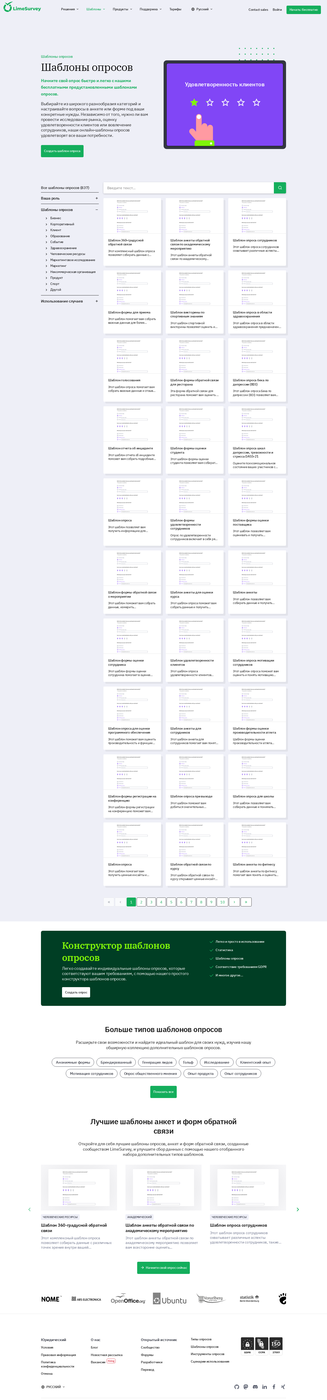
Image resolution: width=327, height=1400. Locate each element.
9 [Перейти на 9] (211, 902)
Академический (139, 1217)
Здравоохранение (63, 248)
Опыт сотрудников (240, 1073)
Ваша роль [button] (70, 198)
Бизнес (55, 218)
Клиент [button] (46, 230)
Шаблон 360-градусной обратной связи (74, 1227)
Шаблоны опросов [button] (97, 209)
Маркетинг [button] (46, 266)
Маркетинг (58, 266)
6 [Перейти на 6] (181, 902)
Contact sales (258, 9)
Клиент (55, 230)
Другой (55, 289)
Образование (60, 236)
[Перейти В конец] (246, 902)
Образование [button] (46, 236)
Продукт (56, 278)
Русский (202, 9)
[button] (70, 9)
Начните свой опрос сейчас (163, 1267)
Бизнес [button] (46, 218)
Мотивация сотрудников (91, 1073)
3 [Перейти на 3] (151, 902)
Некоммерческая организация (73, 272)
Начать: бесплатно (304, 9)
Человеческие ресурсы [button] (46, 254)
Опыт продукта (201, 1073)
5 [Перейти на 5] (171, 902)
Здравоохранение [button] (46, 248)
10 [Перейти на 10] (222, 902)
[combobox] (194, 187)
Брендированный (116, 1062)
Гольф (188, 1062)
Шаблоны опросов (57, 209)
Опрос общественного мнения (150, 1073)
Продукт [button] (46, 278)
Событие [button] (46, 242)
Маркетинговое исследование (72, 260)
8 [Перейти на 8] (201, 902)
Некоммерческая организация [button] (46, 272)
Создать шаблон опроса (62, 151)
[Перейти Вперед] (234, 902)
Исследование (216, 1062)
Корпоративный (62, 224)
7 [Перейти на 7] (191, 902)
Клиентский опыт (255, 1062)
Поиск (280, 187)
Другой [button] (46, 290)
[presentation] (29, 1209)
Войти (277, 9)
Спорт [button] (46, 284)
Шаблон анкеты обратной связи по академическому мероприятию (159, 1227)
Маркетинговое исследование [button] (46, 260)
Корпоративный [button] (46, 224)
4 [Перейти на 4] (161, 902)
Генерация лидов (157, 1062)
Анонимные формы (73, 1062)
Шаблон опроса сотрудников (238, 1225)
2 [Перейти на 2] (141, 902)
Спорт (54, 284)
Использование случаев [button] (70, 301)
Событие (56, 242)
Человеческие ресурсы (67, 254)
